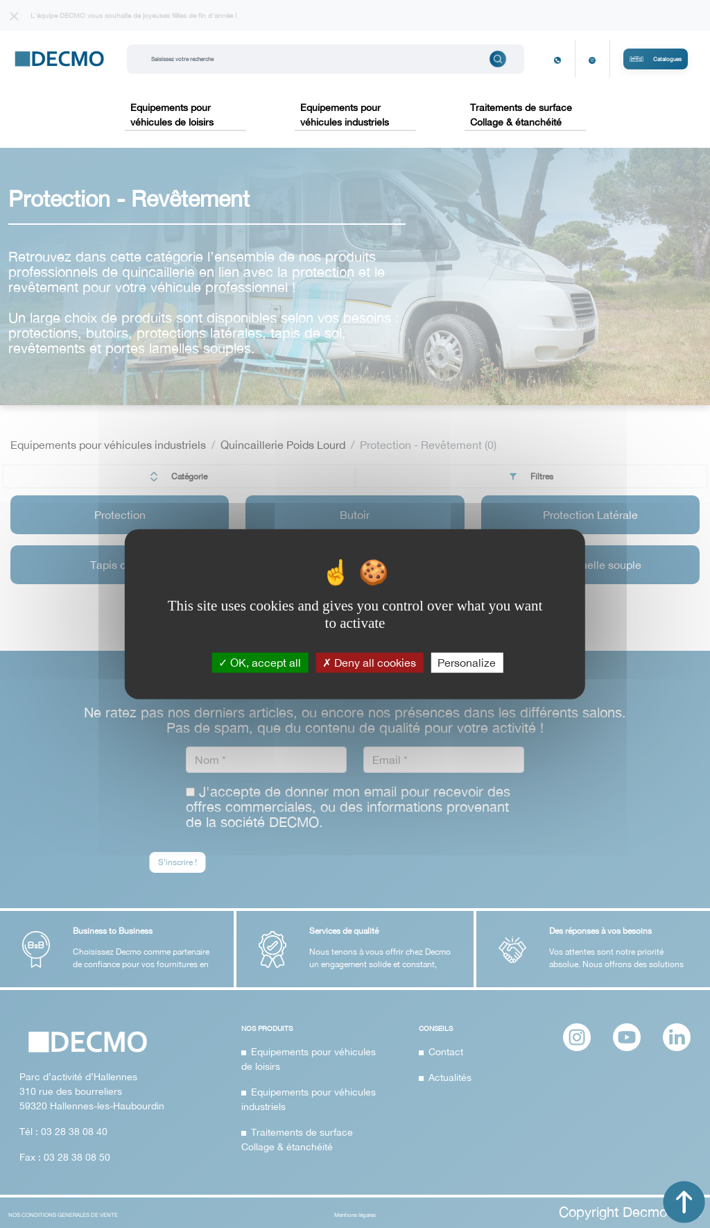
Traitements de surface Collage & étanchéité (521, 115)
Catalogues (656, 59)
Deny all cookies (369, 662)
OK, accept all (259, 662)
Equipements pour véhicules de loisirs (172, 115)
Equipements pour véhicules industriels (344, 115)
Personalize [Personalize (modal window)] (467, 662)
